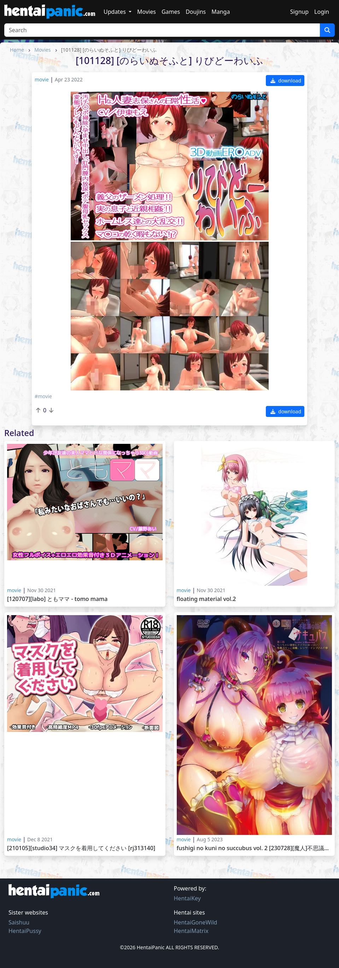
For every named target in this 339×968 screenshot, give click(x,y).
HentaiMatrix (191, 931)
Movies (146, 12)
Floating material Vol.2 (206, 599)
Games (171, 12)
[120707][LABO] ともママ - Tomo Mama (57, 599)
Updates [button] (115, 12)
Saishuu (18, 922)
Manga (220, 12)
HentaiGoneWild (195, 922)
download (285, 80)
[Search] (162, 30)
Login (321, 12)
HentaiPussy (24, 931)
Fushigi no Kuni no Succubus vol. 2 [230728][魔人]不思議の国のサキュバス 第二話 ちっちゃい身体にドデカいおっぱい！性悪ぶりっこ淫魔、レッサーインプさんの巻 (254, 848)
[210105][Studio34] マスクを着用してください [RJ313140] (81, 848)
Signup (299, 12)
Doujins (196, 12)
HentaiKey (187, 898)
